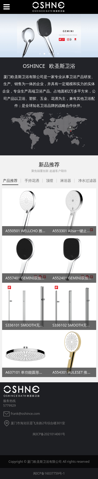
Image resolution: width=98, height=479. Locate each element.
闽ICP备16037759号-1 (49, 473)
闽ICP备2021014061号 (49, 434)
